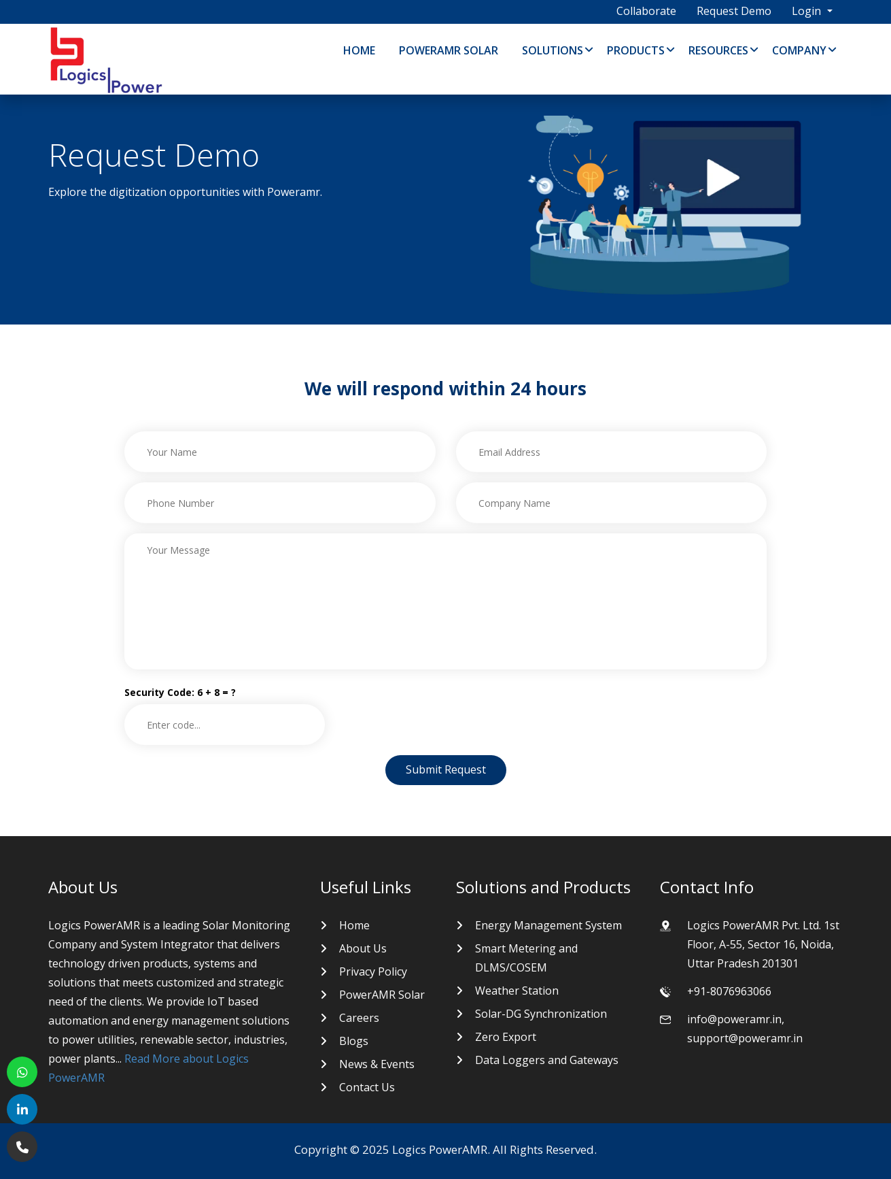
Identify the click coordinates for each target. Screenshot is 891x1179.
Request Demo (734, 11)
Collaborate (646, 11)
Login (808, 11)
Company (799, 50)
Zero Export (505, 1036)
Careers (359, 1017)
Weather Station (517, 990)
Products (636, 50)
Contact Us (367, 1087)
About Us (363, 948)
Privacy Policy (373, 971)
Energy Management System (548, 925)
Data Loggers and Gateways (546, 1059)
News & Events (377, 1064)
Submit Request (446, 769)
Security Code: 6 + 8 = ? (180, 692)
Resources (718, 50)
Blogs (353, 1040)
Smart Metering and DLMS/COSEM (526, 958)
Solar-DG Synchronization (541, 1013)
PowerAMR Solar (448, 50)
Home (359, 50)
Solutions (552, 50)
